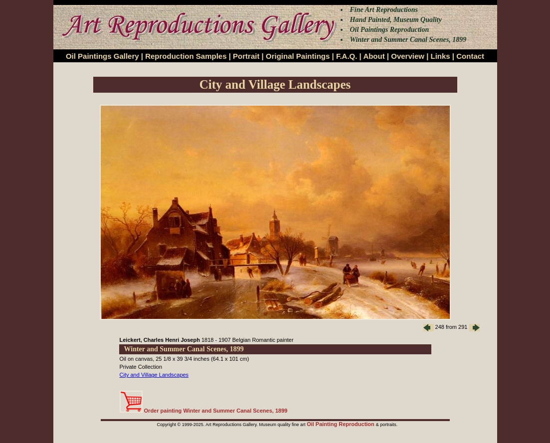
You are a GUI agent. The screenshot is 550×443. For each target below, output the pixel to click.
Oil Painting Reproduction (341, 424)
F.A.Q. (347, 56)
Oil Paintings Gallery (102, 56)
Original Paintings (298, 56)
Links (440, 56)
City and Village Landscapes (154, 375)
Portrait (246, 56)
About (373, 56)
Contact (470, 56)
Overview (407, 56)
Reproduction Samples (185, 56)
